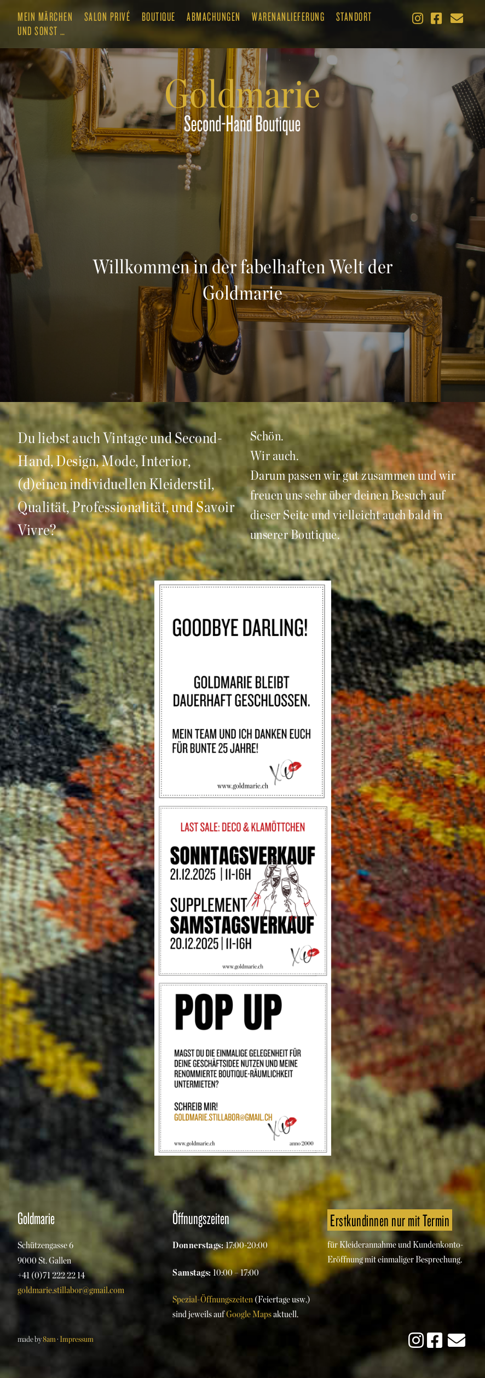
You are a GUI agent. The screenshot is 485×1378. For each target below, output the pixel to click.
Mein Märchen (45, 16)
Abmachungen (214, 16)
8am (49, 1339)
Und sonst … (42, 30)
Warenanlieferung (288, 16)
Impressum (77, 1339)
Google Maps (249, 1313)
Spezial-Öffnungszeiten (212, 1299)
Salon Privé (107, 16)
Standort (354, 16)
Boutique (159, 16)
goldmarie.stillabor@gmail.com (71, 1289)
